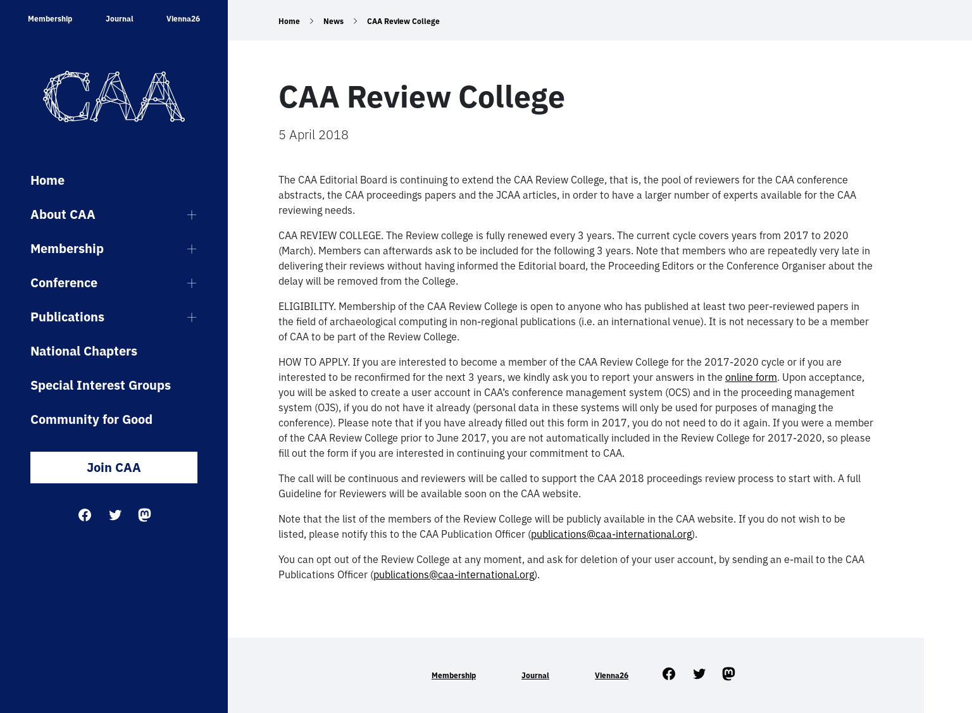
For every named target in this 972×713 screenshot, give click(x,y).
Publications (67, 316)
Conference (63, 282)
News (333, 21)
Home (47, 180)
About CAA (63, 214)
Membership (50, 18)
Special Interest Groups (100, 385)
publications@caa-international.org (611, 534)
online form (751, 377)
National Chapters (83, 350)
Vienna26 (183, 18)
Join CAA (114, 467)
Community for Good (91, 419)
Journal (120, 18)
